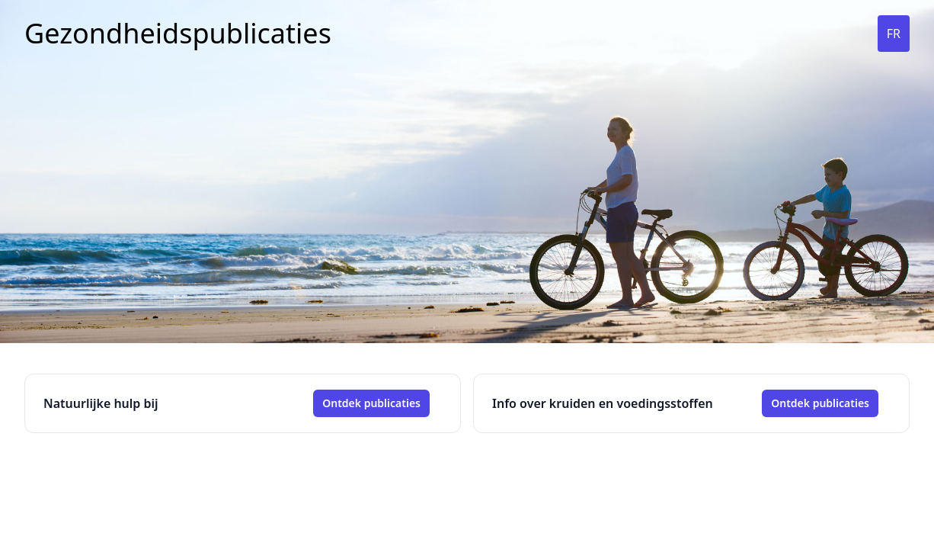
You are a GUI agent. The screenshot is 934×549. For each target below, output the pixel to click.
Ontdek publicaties (371, 403)
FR (893, 33)
